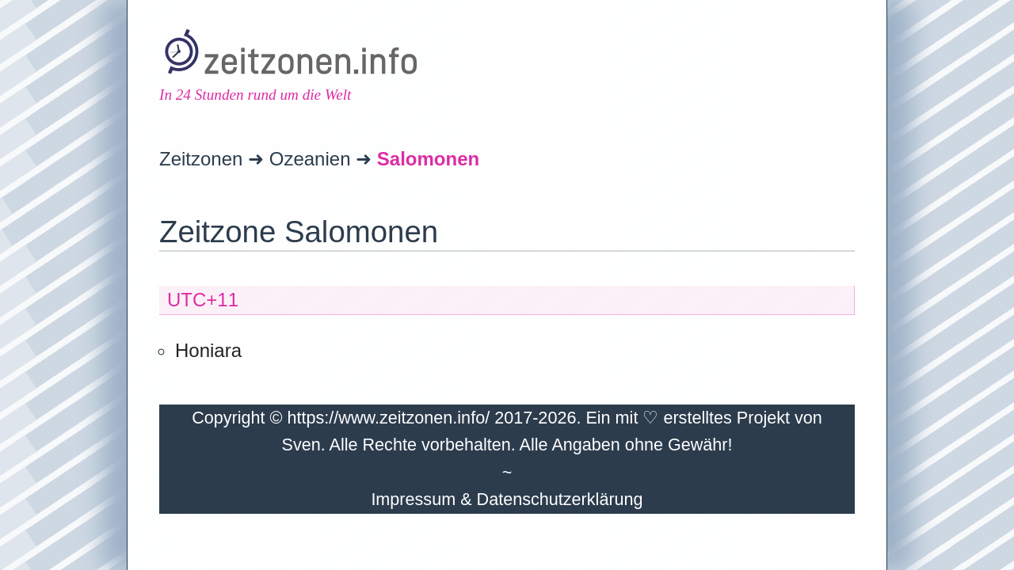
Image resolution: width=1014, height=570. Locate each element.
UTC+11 (202, 299)
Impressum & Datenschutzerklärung (506, 499)
